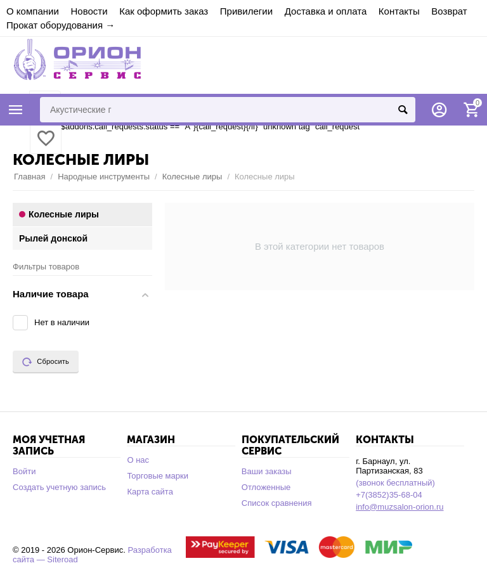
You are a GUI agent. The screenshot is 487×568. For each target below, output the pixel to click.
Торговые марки (157, 476)
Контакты (399, 11)
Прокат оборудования (54, 25)
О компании (32, 11)
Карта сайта (150, 491)
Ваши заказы (267, 471)
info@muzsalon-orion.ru (399, 507)
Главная (30, 176)
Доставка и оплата (326, 11)
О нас (138, 460)
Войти (24, 471)
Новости (88, 11)
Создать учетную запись (59, 487)
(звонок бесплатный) (395, 482)
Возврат (449, 11)
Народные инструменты (104, 176)
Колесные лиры (192, 176)
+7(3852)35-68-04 (389, 495)
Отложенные (266, 487)
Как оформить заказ (163, 11)
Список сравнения (277, 503)
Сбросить (45, 362)
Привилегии (246, 11)
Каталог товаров (16, 110)
